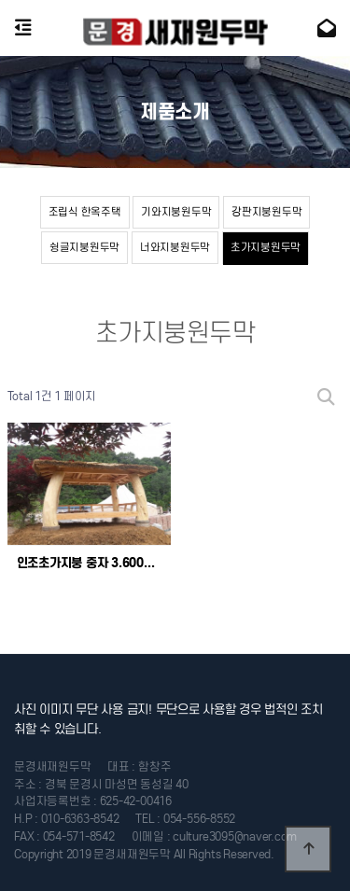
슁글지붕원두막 (84, 247)
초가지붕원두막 (266, 247)
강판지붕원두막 (266, 211)
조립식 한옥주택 (85, 211)
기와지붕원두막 (176, 211)
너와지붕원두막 (175, 247)
